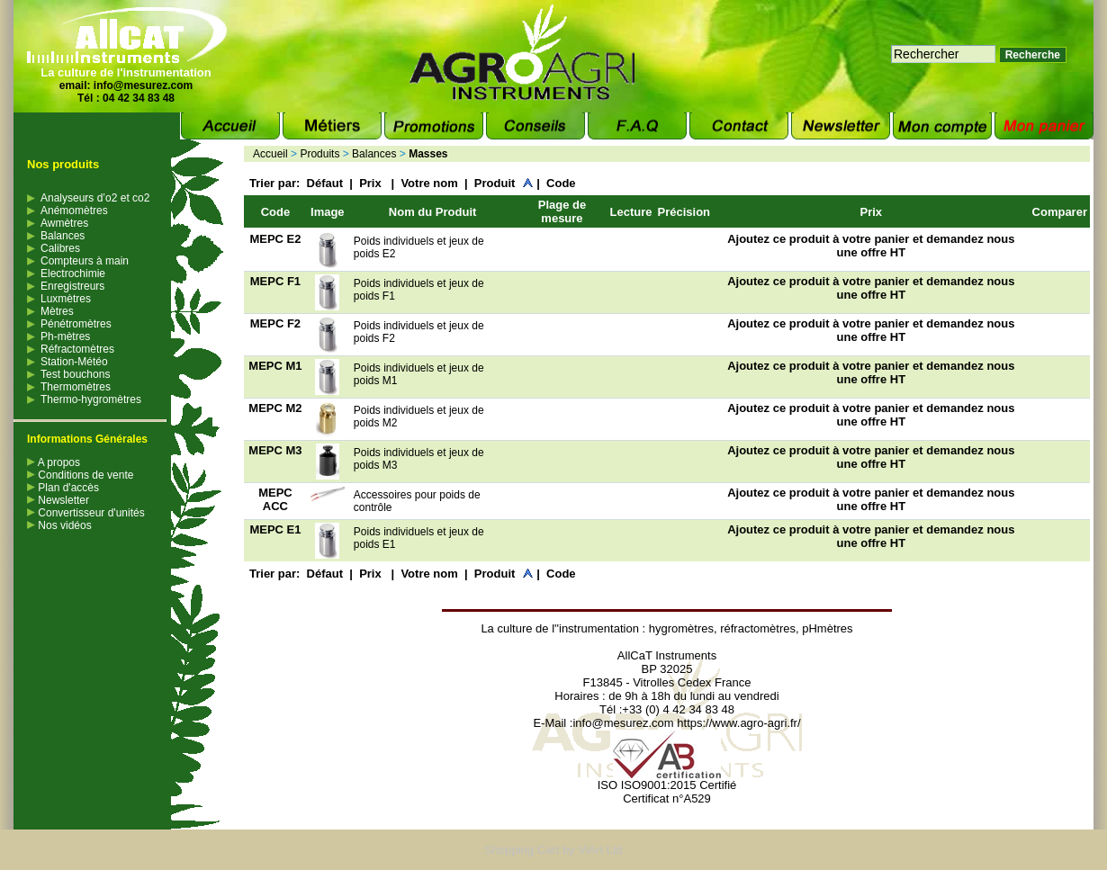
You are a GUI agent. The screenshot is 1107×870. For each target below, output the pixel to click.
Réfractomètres (77, 349)
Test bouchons (75, 374)
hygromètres (681, 628)
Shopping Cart (521, 850)
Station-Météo (74, 361)
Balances (62, 235)
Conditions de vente (80, 475)
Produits (319, 154)
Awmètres (64, 223)
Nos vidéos (59, 525)
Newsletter (58, 500)
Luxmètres (65, 298)
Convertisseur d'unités (86, 513)
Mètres (57, 311)
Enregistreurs (72, 286)
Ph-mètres (65, 336)
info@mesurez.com (143, 85)
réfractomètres (758, 628)
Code (561, 183)
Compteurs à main (84, 261)
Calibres (60, 248)
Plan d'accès (63, 487)
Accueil (270, 154)
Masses (428, 154)
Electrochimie (72, 273)
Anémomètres (74, 210)
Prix (371, 183)
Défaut (325, 183)
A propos (53, 462)
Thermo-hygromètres (90, 399)
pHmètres (827, 628)
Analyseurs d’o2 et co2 (94, 198)
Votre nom (428, 183)
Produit (495, 183)
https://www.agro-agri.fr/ (738, 723)
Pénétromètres (76, 324)
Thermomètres (75, 387)
